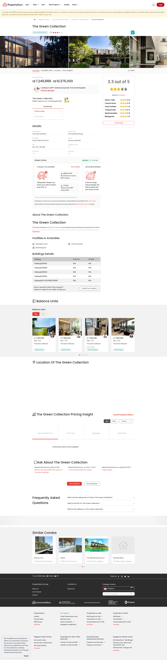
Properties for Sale (94, 613)
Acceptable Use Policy (39, 655)
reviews (122, 95)
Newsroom (71, 589)
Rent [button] (36, 4)
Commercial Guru (41, 602)
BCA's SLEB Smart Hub (83, 204)
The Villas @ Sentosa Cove (96, 558)
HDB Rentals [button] (118, 616)
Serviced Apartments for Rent (122, 622)
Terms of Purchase (81, 655)
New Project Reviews (40, 640)
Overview (36, 70)
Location (57, 70)
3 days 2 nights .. (107, 470)
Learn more (92, 201)
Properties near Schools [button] (95, 640)
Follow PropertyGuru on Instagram (122, 576)
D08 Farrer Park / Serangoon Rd (122, 642)
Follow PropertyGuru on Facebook (118, 576)
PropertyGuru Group (40, 584)
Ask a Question (74, 484)
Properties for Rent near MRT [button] (70, 640)
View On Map (75, 167)
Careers (35, 595)
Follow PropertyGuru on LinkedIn (128, 576)
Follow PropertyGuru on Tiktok (134, 576)
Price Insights (68, 70)
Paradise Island (118, 558)
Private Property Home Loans (69, 616)
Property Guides (38, 619)
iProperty (130, 602)
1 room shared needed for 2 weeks (80, 470)
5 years (124, 421)
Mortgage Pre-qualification (68, 624)
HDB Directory (38, 622)
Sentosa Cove (38, 558)
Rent (114, 421)
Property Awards (67, 602)
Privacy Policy (23, 645)
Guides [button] (66, 5)
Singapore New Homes (43, 632)
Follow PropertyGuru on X (131, 576)
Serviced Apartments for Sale (95, 622)
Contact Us (72, 584)
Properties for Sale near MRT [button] (70, 637)
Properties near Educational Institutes (95, 633)
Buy (36, 314)
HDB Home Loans (65, 619)
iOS (57, 576)
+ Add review (118, 123)
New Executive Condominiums (43, 637)
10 (36, 62)
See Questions (92, 484)
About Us (35, 589)
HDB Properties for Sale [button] (95, 616)
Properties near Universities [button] (96, 637)
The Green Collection (41, 344)
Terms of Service (55, 655)
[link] (65, 89)
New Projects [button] (55, 4)
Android (50, 576)
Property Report (113, 602)
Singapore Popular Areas (123, 632)
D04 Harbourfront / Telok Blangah (123, 635)
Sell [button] (44, 4)
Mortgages (64, 613)
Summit (92, 602)
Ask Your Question (89, 288)
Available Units (47, 70)
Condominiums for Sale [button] (95, 619)
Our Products (36, 592)
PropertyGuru (39, 613)
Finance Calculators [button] (67, 622)
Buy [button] (28, 4)
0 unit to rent (47, 116)
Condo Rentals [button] (118, 619)
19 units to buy (47, 111)
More (75, 4)
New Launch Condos (40, 635)
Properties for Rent (120, 613)
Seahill (62, 558)
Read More (36, 232)
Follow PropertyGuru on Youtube (125, 576)
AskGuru (36, 616)
